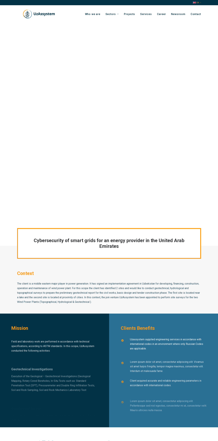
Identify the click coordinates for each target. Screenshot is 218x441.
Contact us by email (75, 417)
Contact (196, 15)
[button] (162, 422)
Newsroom (178, 15)
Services (146, 15)
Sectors (112, 15)
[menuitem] (197, 2)
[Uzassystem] (37, 15)
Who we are (92, 15)
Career (161, 15)
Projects (129, 15)
